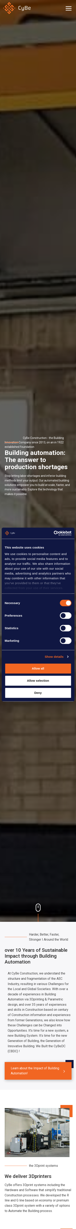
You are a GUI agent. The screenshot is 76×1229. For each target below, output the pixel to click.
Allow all (38, 668)
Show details (54, 656)
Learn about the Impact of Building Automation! (35, 1070)
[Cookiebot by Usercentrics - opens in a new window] (54, 533)
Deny (38, 692)
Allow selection (38, 680)
